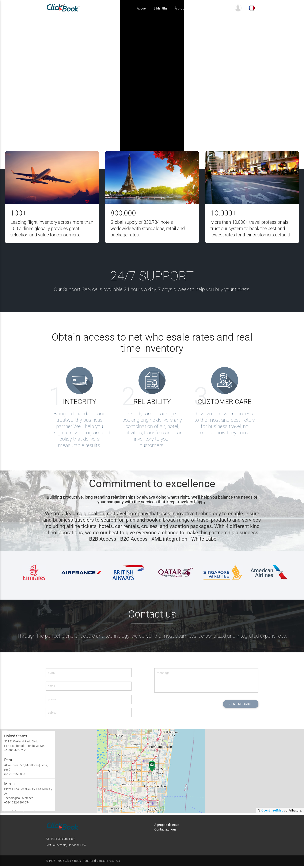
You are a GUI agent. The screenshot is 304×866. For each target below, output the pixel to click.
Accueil (142, 9)
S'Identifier (161, 9)
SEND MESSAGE (239, 704)
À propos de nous (187, 9)
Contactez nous (217, 9)
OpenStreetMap (272, 812)
